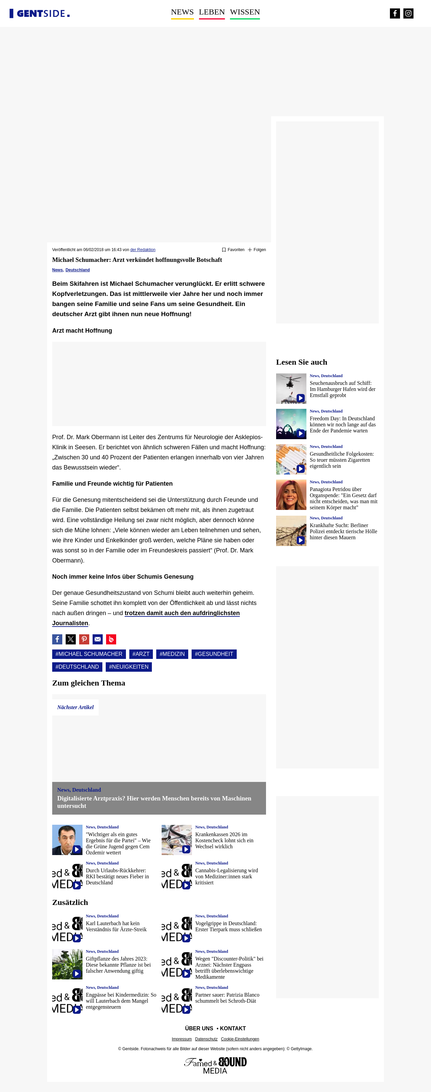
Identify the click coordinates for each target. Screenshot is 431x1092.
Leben (212, 11)
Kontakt (233, 1028)
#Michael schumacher (89, 654)
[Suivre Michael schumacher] (257, 250)
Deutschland (78, 270)
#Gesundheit (214, 654)
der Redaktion (143, 249)
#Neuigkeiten (128, 667)
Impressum (182, 1039)
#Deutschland (77, 667)
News (182, 11)
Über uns (199, 1028)
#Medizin (172, 654)
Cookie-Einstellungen (240, 1039)
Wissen (245, 11)
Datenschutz (206, 1039)
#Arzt (141, 654)
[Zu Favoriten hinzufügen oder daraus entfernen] (233, 250)
